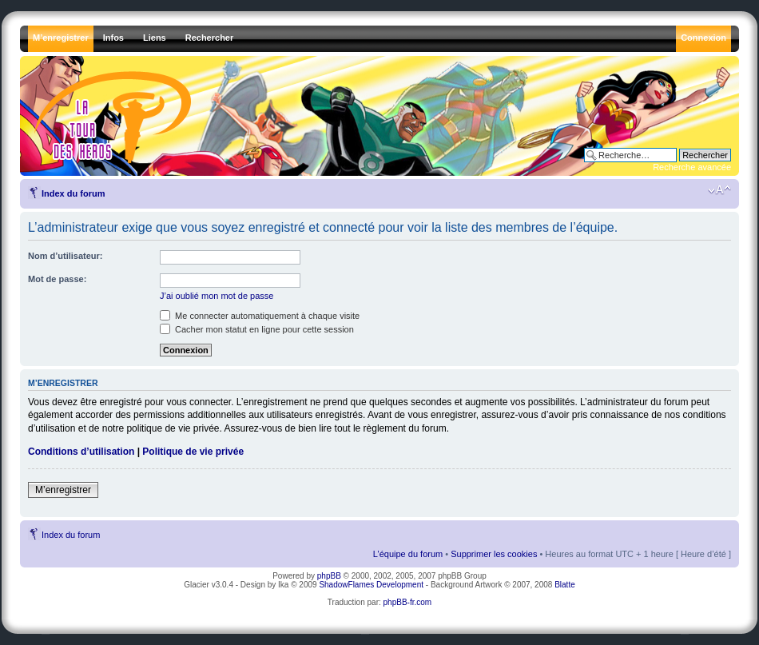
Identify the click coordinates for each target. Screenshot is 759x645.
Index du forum (73, 193)
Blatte (564, 584)
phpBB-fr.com (407, 602)
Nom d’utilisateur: (65, 256)
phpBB (329, 575)
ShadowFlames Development (371, 584)
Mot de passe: (57, 279)
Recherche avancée (692, 167)
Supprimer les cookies (494, 554)
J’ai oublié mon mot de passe (216, 296)
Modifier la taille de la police (719, 190)
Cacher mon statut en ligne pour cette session (257, 329)
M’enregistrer (63, 490)
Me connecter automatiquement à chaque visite (260, 316)
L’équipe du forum (408, 554)
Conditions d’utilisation (81, 451)
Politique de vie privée (193, 451)
